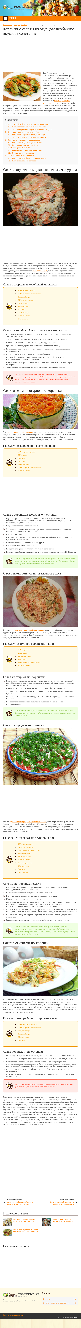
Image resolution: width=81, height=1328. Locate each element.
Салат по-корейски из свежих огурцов (22, 140)
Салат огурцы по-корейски (18, 148)
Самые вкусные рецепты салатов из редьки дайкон (62, 1220)
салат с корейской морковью (20, 432)
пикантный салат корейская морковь (28, 630)
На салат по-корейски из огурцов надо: (26, 135)
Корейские (24, 25)
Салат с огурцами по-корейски (19, 156)
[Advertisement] (42, 54)
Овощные (17, 25)
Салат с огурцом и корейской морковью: (27, 127)
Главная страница (8, 25)
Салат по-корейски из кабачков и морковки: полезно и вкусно (22, 1201)
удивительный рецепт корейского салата (28, 821)
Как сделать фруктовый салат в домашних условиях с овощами (25, 1230)
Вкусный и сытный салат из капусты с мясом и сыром (24, 1220)
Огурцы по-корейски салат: (21, 153)
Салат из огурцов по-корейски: (23, 145)
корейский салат (40, 270)
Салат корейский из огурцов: (22, 161)
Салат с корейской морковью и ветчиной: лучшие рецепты (58, 1201)
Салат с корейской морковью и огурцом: (27, 137)
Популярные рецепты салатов (59, 1303)
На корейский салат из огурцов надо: (26, 150)
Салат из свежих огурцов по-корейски (22, 132)
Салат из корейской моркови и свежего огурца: (30, 129)
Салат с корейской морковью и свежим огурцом (27, 124)
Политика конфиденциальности (13, 1315)
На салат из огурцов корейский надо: (26, 142)
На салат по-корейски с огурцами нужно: (27, 158)
